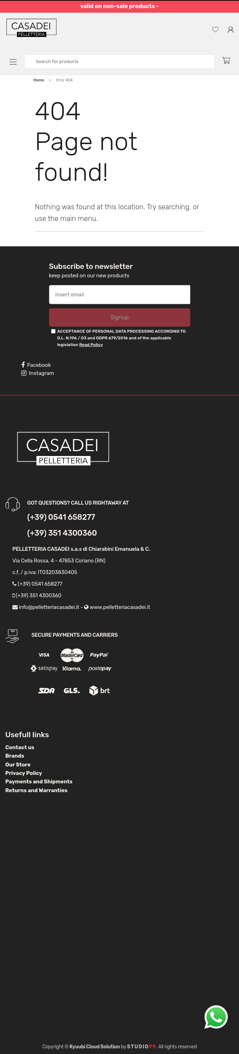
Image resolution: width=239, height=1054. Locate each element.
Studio (141, 1047)
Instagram (37, 373)
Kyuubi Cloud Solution (95, 1047)
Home (39, 80)
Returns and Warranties (36, 790)
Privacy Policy (23, 773)
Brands (14, 756)
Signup (119, 317)
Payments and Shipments (38, 781)
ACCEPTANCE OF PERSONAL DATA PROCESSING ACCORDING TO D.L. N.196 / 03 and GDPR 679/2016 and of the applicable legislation (121, 338)
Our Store (18, 765)
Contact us (19, 747)
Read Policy (91, 344)
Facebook (36, 365)
